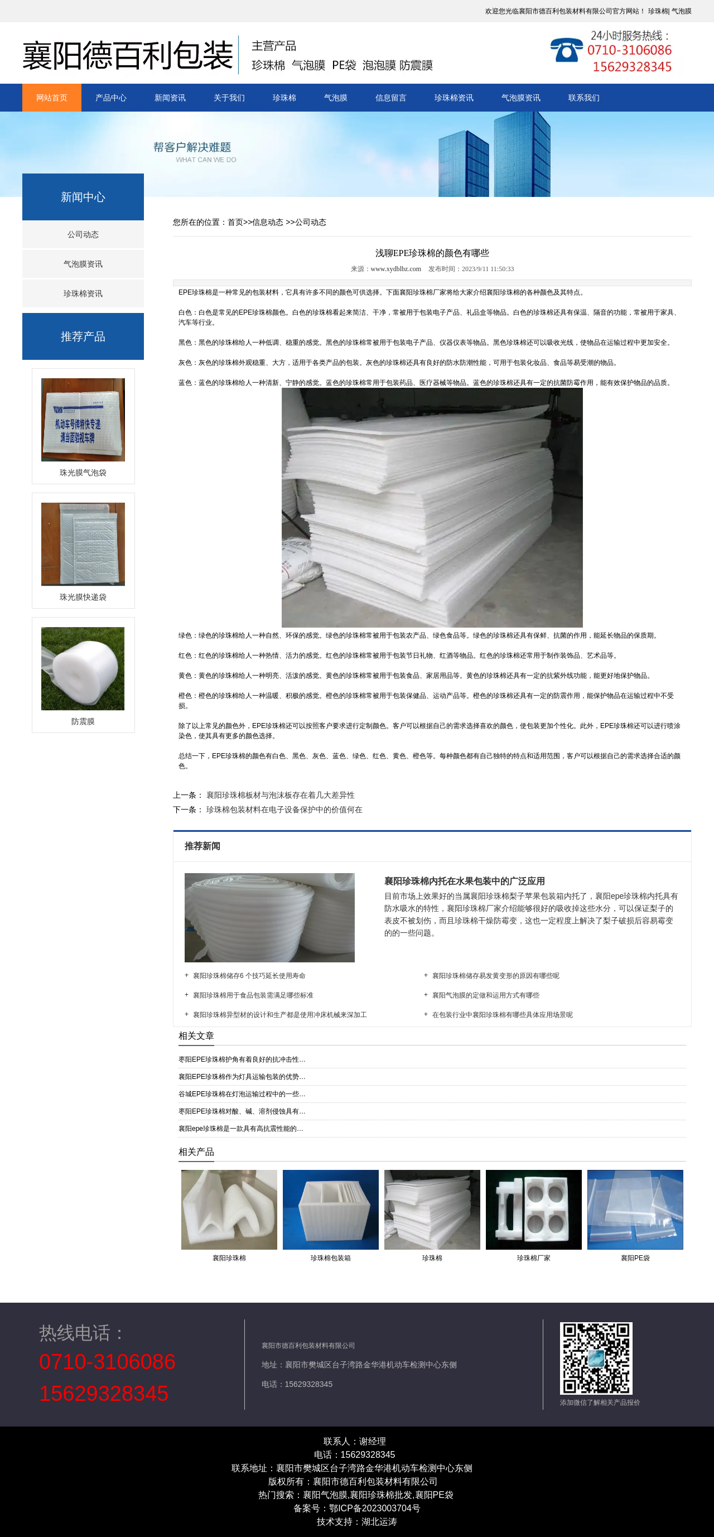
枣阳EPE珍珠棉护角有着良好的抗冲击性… (242, 1059)
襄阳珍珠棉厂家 (422, 292)
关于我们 (229, 97)
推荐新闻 (204, 846)
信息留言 (391, 97)
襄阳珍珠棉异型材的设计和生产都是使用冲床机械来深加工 (280, 1015)
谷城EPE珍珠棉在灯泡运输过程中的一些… (242, 1094)
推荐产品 (83, 336)
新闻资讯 (170, 97)
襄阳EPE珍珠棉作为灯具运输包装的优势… (242, 1077)
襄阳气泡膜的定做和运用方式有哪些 (485, 995)
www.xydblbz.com (396, 269)
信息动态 (267, 222)
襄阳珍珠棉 (503, 292)
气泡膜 (682, 11)
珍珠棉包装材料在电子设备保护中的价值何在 (283, 809)
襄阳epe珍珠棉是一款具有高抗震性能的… (240, 1129)
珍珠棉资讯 (454, 97)
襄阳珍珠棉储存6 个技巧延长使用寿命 (249, 976)
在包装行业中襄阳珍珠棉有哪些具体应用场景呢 (502, 1015)
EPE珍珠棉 (195, 292)
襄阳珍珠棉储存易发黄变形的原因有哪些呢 (495, 976)
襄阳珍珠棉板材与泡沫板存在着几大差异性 (279, 795)
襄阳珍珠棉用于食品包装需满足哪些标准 (253, 995)
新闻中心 (83, 197)
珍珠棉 (658, 11)
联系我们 (584, 97)
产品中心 (111, 97)
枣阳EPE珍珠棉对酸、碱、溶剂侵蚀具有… (242, 1111)
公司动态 (83, 234)
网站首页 (51, 97)
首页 (235, 222)
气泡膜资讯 (521, 97)
